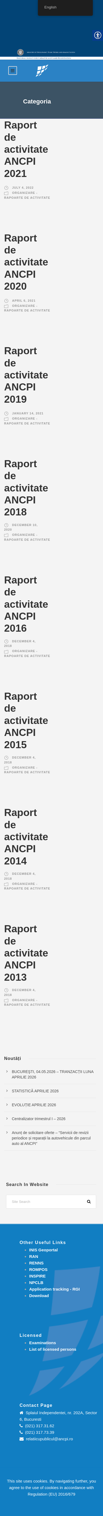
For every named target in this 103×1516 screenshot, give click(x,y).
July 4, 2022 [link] (23, 187)
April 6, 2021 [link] (24, 300)
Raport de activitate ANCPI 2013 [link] (26, 953)
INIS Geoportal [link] (43, 1250)
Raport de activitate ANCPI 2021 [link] (26, 149)
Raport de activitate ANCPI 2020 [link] (26, 262)
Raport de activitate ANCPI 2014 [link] (26, 837)
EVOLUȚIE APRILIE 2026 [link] (34, 1105)
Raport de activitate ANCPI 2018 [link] (26, 488)
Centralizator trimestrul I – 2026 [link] (38, 1119)
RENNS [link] (36, 1263)
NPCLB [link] (36, 1282)
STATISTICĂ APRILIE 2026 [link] (35, 1091)
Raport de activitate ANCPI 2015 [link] (26, 720)
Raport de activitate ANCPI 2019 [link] (26, 375)
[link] (42, 70)
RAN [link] (33, 1256)
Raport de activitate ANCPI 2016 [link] (26, 604)
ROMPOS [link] (38, 1269)
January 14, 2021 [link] (27, 413)
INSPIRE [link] (37, 1276)
